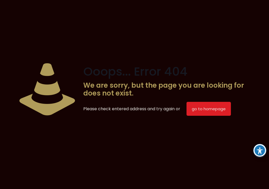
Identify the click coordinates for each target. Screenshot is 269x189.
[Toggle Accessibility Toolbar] (260, 150)
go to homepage (209, 109)
